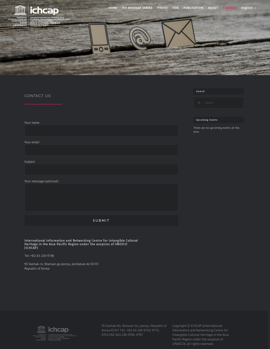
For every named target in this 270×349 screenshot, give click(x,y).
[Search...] (218, 102)
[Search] (199, 102)
